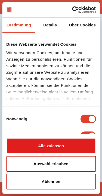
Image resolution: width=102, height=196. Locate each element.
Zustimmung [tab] (18, 25)
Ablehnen (51, 181)
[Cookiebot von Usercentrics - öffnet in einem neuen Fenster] (73, 9)
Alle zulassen (51, 145)
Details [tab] (50, 25)
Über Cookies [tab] (82, 25)
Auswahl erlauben (50, 163)
